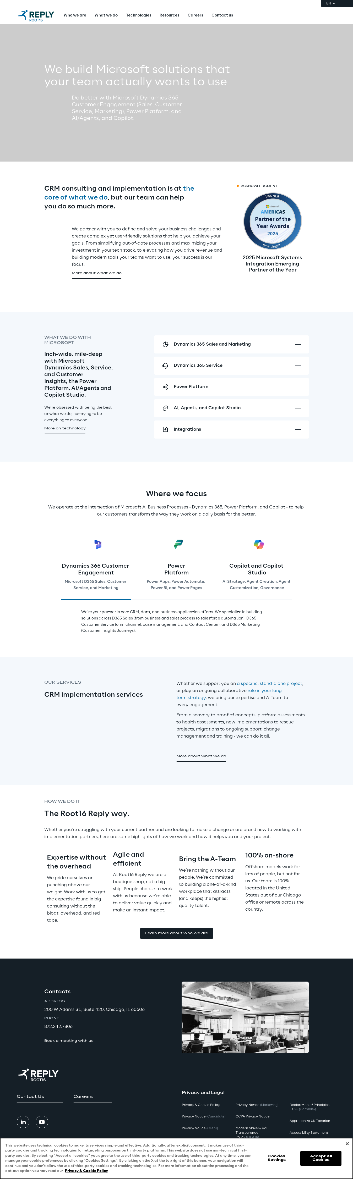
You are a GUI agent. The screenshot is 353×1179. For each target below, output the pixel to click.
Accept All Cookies (321, 1158)
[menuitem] (75, 15)
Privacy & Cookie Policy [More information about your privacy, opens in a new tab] (86, 1171)
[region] (176, 1158)
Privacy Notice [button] (203, 1116)
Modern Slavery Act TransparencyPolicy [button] (252, 1133)
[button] (97, 273)
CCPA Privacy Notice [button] (253, 1116)
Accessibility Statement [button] (309, 1132)
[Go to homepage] (36, 15)
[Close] (347, 1143)
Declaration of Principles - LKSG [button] (311, 1107)
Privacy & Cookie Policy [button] (201, 1105)
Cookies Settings (277, 1158)
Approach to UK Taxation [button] (310, 1121)
